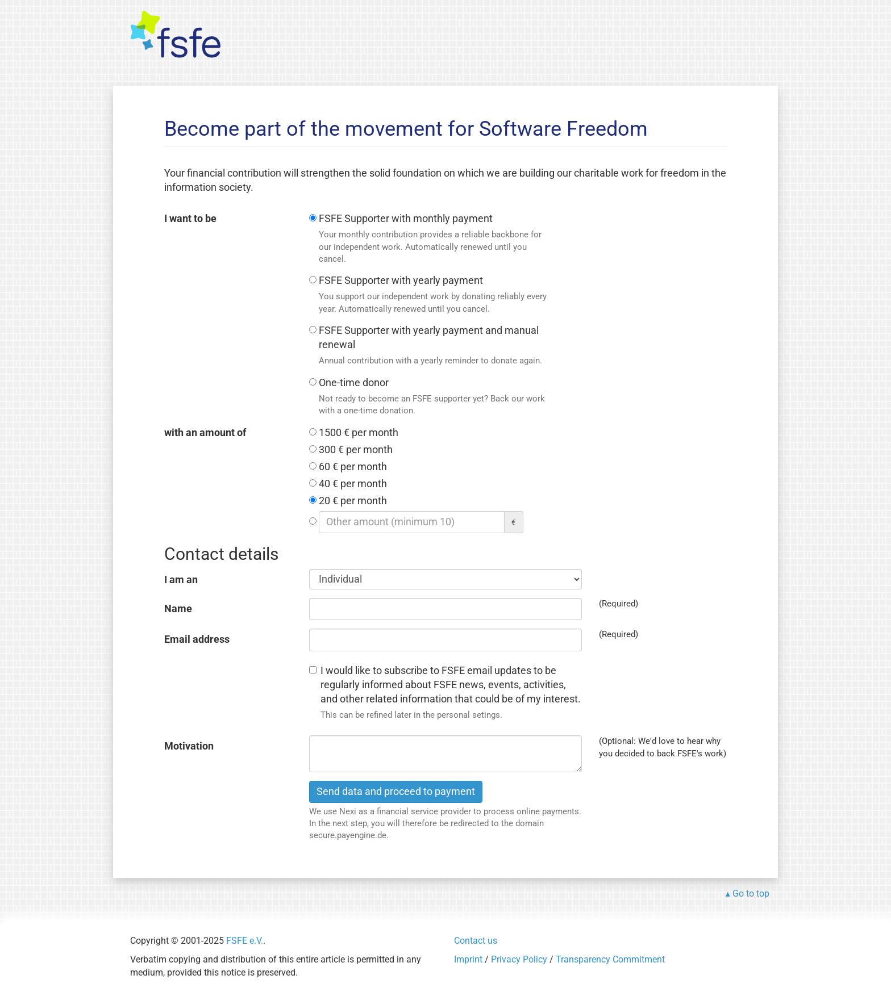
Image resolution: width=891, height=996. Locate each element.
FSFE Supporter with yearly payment (434, 295)
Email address (197, 639)
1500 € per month (358, 432)
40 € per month (353, 483)
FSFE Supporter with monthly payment (434, 239)
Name (178, 608)
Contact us (475, 940)
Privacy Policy (519, 959)
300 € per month (356, 449)
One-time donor (434, 397)
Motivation (189, 746)
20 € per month (353, 501)
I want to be (190, 218)
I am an (181, 579)
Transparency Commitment (610, 959)
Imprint (468, 959)
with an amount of (205, 432)
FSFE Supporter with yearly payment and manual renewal (434, 346)
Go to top (750, 893)
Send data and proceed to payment (396, 791)
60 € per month (353, 466)
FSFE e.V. (244, 940)
